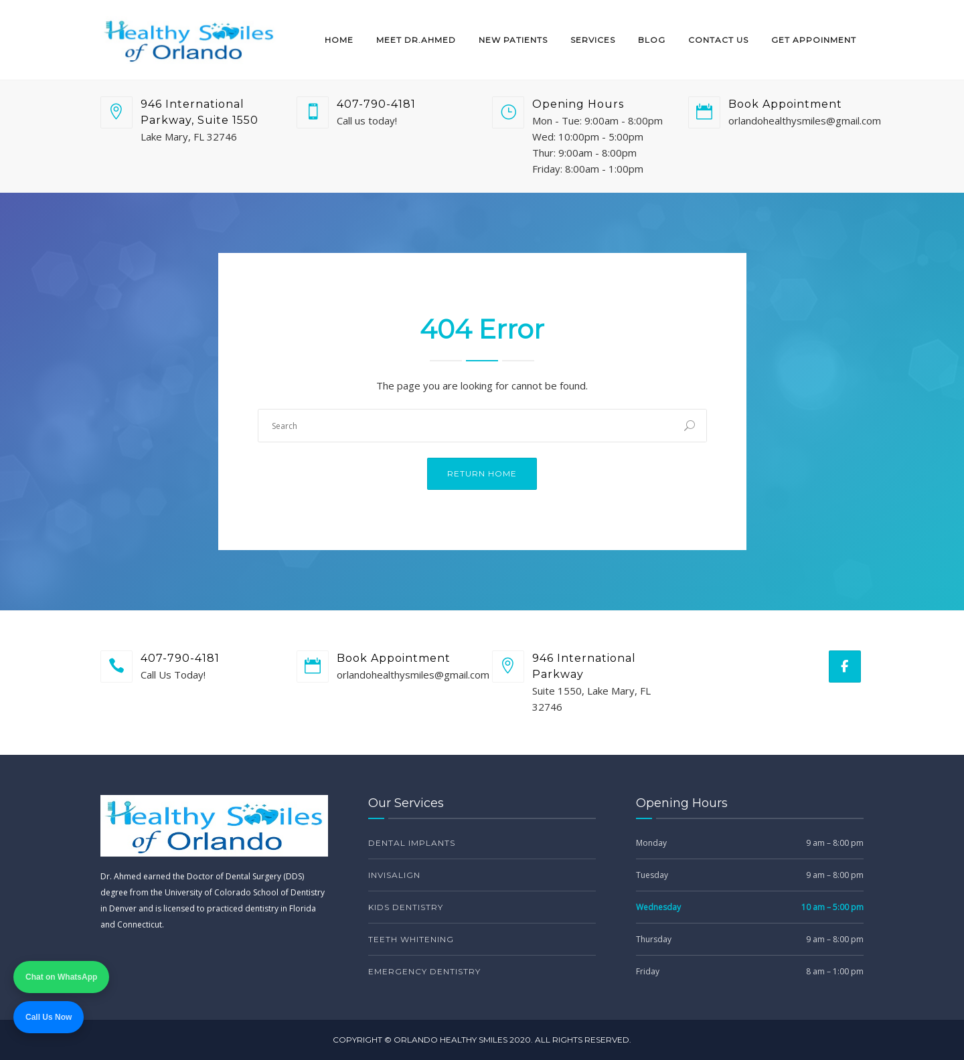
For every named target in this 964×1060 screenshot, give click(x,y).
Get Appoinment (813, 40)
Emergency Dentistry (424, 971)
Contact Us (718, 40)
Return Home (482, 473)
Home (339, 40)
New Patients (513, 40)
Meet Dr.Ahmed (416, 40)
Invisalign (394, 875)
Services (592, 40)
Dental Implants (411, 843)
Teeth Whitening (411, 939)
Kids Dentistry (405, 907)
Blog (651, 40)
